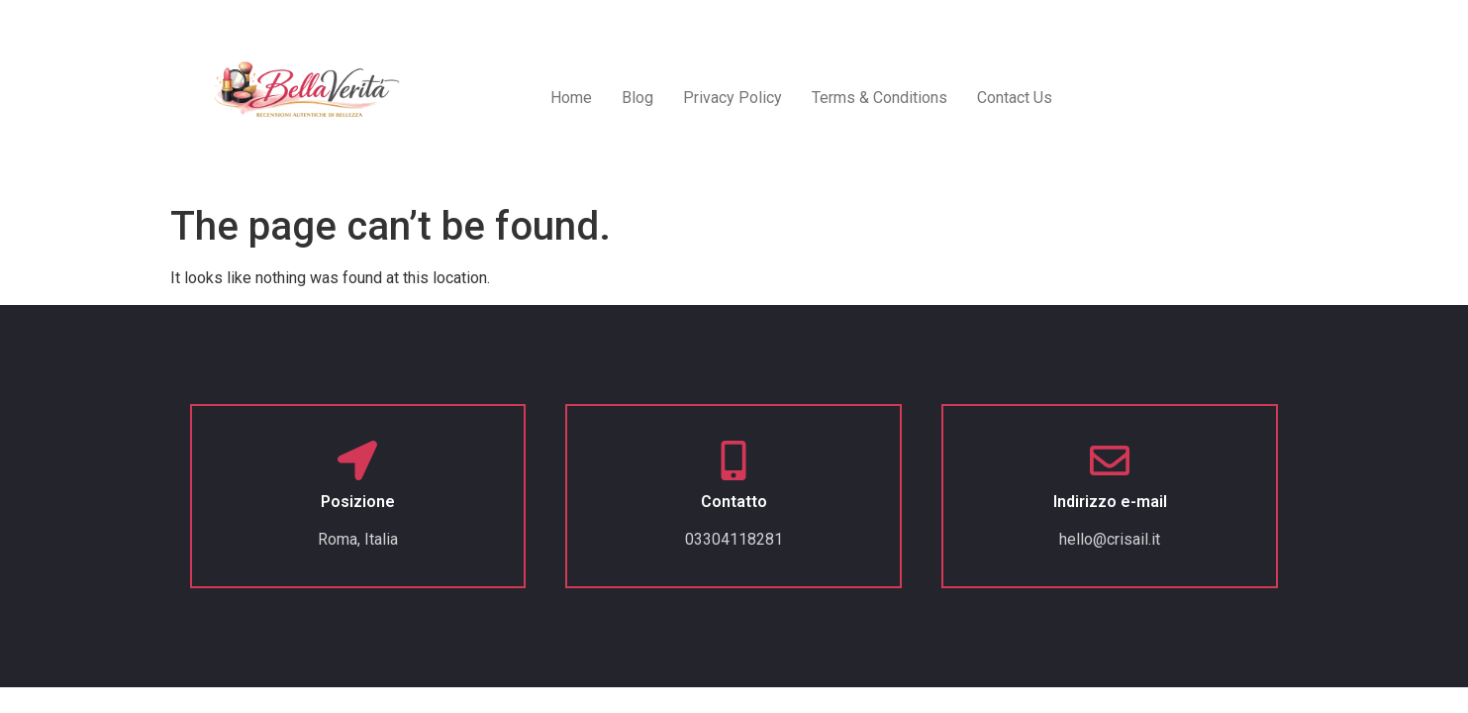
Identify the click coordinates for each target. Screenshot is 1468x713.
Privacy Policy (732, 97)
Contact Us (1014, 97)
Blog (637, 97)
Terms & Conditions (879, 97)
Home (571, 97)
